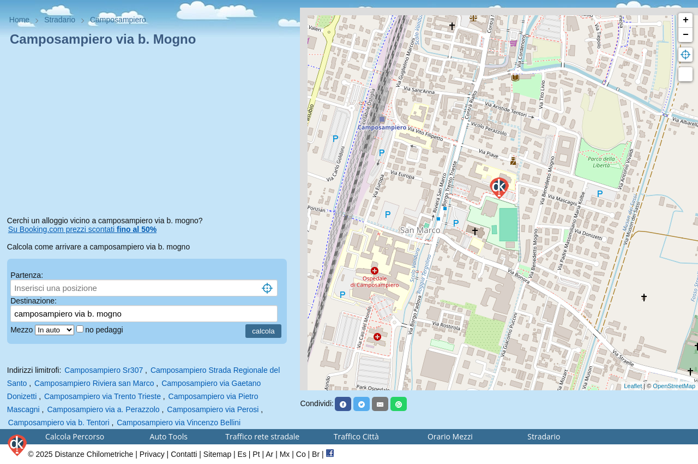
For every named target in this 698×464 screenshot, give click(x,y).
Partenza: (26, 275)
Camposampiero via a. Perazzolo (103, 409)
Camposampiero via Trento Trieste (102, 396)
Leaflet (633, 386)
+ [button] (686, 20)
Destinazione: (33, 300)
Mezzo (22, 329)
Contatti (184, 454)
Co (301, 454)
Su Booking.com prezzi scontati (82, 229)
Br (316, 454)
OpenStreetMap (674, 386)
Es (242, 454)
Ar (269, 454)
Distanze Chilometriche (94, 454)
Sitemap (217, 454)
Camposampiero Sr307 (103, 370)
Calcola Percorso (74, 436)
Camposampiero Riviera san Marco (94, 383)
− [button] (686, 34)
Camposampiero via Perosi (212, 409)
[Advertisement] (150, 133)
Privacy (152, 454)
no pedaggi (105, 329)
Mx (285, 454)
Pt (256, 454)
